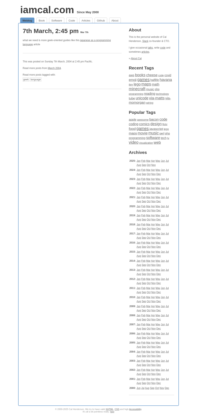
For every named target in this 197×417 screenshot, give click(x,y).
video (133, 142)
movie (143, 133)
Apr (153, 160)
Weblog (27, 20)
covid (167, 75)
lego (137, 84)
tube (132, 98)
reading (149, 93)
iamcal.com (47, 9)
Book (42, 20)
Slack (145, 41)
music (150, 89)
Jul (167, 160)
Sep (144, 165)
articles (145, 51)
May (158, 160)
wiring (149, 102)
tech (164, 138)
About (114, 20)
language (35, 79)
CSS (117, 409)
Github (101, 20)
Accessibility (135, 409)
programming (136, 94)
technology (162, 93)
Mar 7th (84, 32)
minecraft (137, 89)
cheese (151, 75)
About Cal (136, 58)
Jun (163, 160)
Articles (86, 20)
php (157, 89)
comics (144, 124)
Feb (143, 160)
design (156, 124)
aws (131, 75)
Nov (153, 165)
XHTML (109, 409)
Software (56, 20)
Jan (139, 160)
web (157, 142)
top (112, 411)
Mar (148, 160)
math (155, 84)
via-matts (156, 98)
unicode (142, 98)
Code (72, 20)
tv (168, 138)
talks (150, 47)
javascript (156, 129)
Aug (139, 165)
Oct (149, 165)
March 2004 (54, 68)
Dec (158, 174)
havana (166, 79)
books (140, 75)
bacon (154, 119)
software (153, 138)
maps (146, 84)
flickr (165, 124)
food (132, 129)
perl (161, 133)
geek (26, 79)
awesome (143, 119)
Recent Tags (141, 67)
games (143, 79)
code (162, 47)
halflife (154, 80)
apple (132, 119)
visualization (146, 142)
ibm (131, 84)
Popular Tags (142, 112)
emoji (133, 80)
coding (133, 124)
